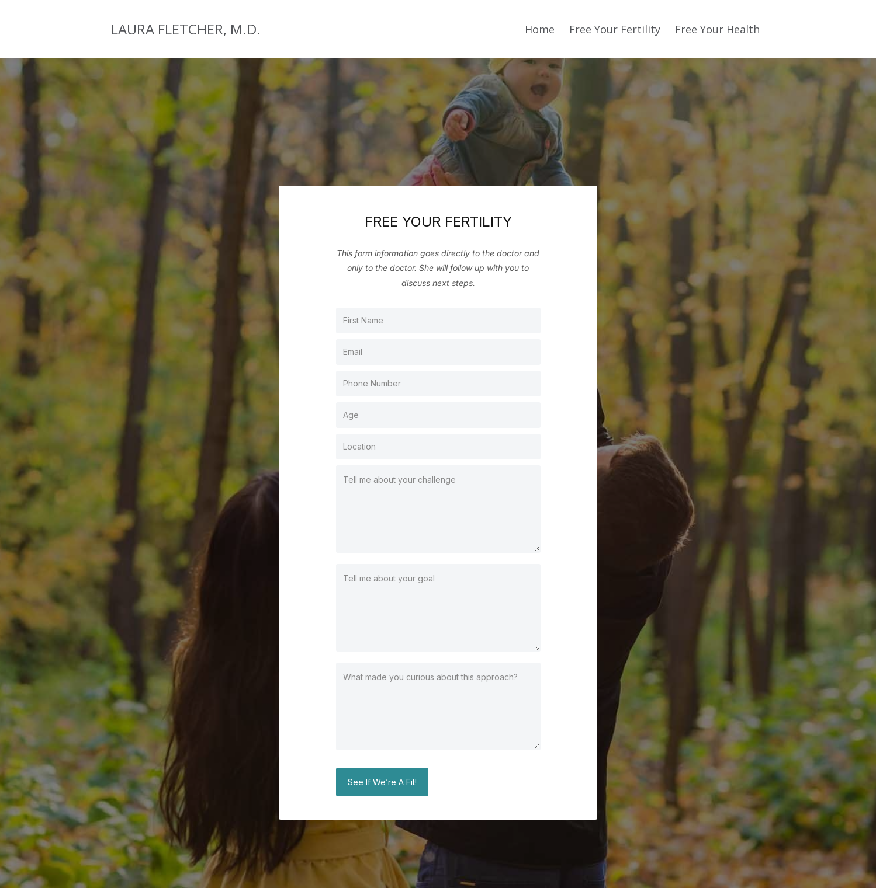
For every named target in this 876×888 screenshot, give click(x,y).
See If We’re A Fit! (382, 782)
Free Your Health (717, 29)
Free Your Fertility (614, 29)
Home (540, 29)
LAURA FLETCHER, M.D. (186, 29)
